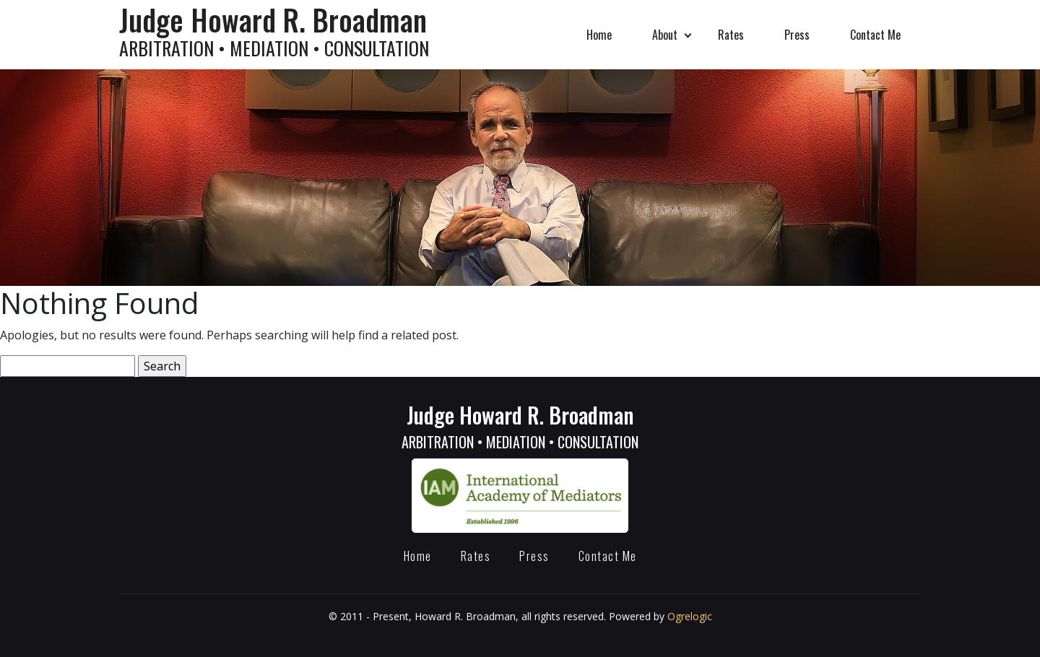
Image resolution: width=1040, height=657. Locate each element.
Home (599, 34)
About (664, 34)
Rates (731, 34)
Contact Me (875, 34)
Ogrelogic (689, 616)
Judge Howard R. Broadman (520, 426)
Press (797, 34)
